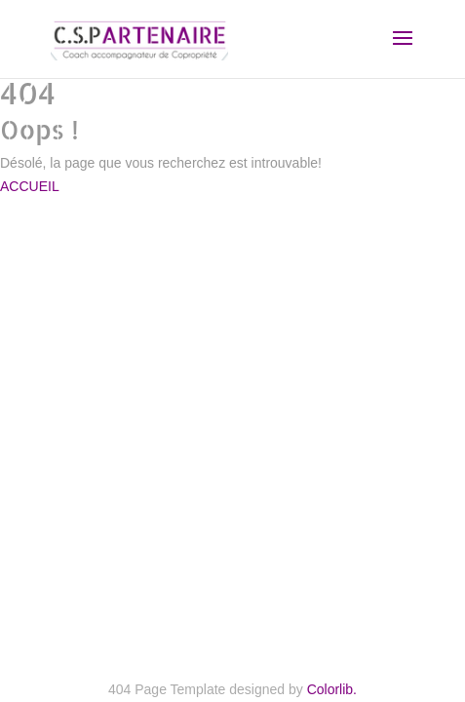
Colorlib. (332, 689)
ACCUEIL (29, 186)
